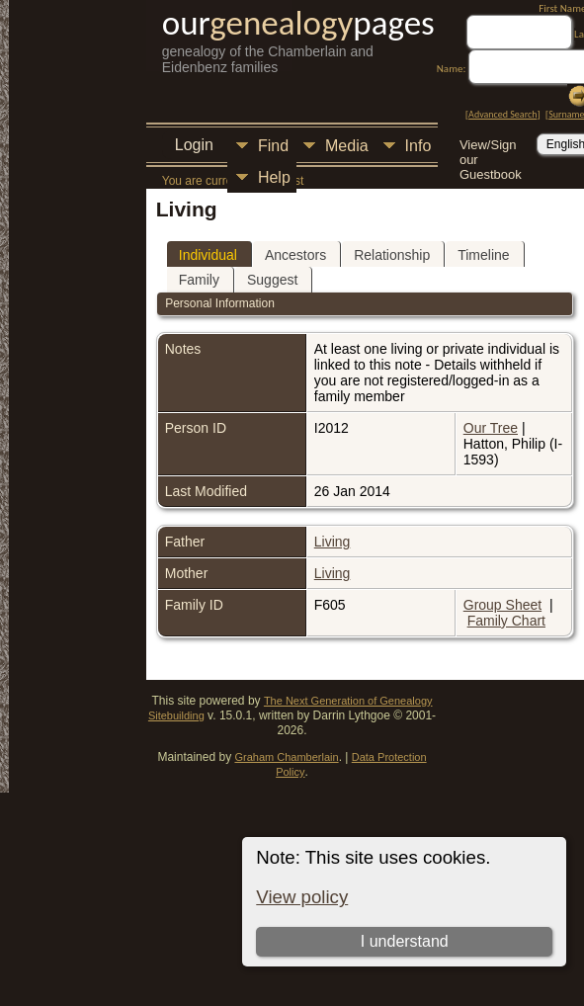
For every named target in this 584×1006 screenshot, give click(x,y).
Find (273, 145)
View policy (302, 896)
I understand (405, 941)
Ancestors (295, 255)
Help (274, 177)
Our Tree (490, 428)
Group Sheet (502, 605)
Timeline (483, 255)
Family (199, 280)
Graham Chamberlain (286, 757)
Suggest (272, 280)
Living (332, 541)
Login (194, 144)
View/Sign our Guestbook (490, 146)
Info (418, 145)
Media (347, 145)
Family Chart (506, 621)
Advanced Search (502, 114)
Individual (208, 255)
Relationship (392, 255)
